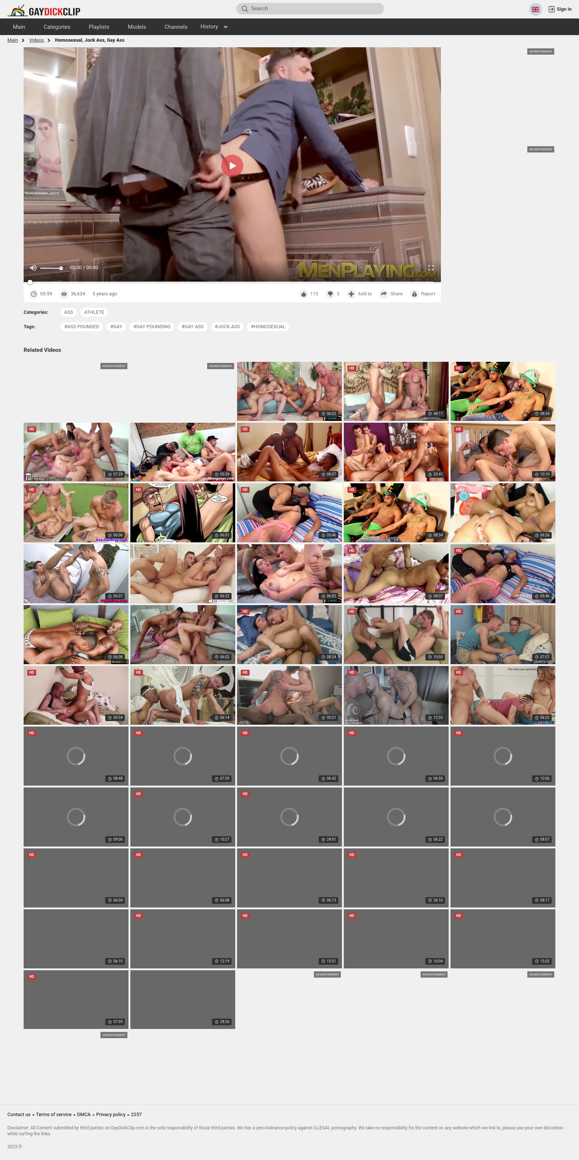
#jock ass (227, 326)
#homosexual (268, 326)
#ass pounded (81, 326)
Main (12, 40)
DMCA (84, 1114)
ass (68, 312)
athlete (94, 312)
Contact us (19, 1114)
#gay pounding (152, 326)
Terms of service (54, 1114)
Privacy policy (111, 1114)
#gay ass (193, 326)
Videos (36, 40)
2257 (136, 1114)
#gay (116, 326)
